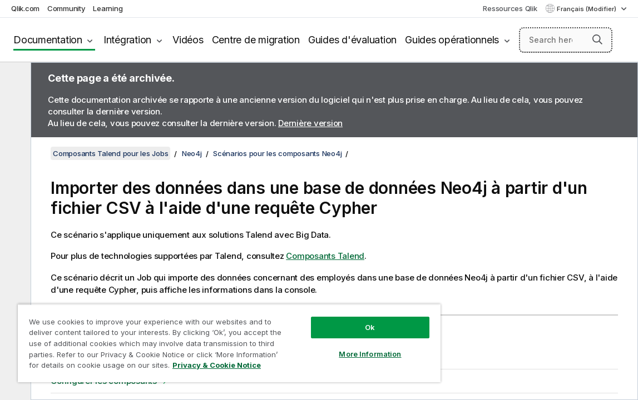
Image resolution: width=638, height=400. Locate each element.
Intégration (127, 40)
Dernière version (310, 123)
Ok (325, 318)
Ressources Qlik (510, 8)
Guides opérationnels (452, 40)
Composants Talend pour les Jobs (110, 153)
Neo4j (192, 153)
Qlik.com (25, 8)
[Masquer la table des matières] (14, 79)
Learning (107, 8)
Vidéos (188, 40)
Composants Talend (325, 256)
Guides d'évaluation (352, 40)
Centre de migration (256, 40)
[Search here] (565, 40)
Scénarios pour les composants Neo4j (277, 153)
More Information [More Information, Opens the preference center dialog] (325, 345)
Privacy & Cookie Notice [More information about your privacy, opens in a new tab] (119, 367)
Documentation (47, 40)
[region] (203, 339)
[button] (597, 39)
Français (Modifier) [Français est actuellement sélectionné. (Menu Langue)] (587, 9)
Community (66, 8)
